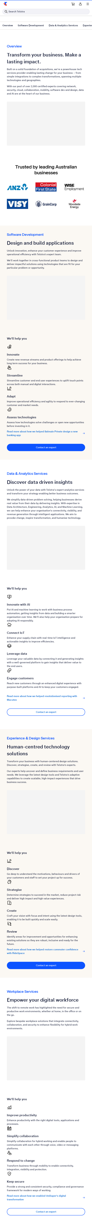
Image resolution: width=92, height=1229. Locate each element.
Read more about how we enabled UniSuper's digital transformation (46, 1197)
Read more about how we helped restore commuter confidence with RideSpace (46, 951)
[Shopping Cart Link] (73, 4)
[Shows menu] (87, 4)
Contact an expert (46, 447)
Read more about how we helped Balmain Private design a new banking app (46, 433)
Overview (7, 25)
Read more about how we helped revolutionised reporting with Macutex (46, 698)
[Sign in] (80, 4)
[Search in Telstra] (46, 11)
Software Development (31, 25)
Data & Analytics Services (63, 25)
